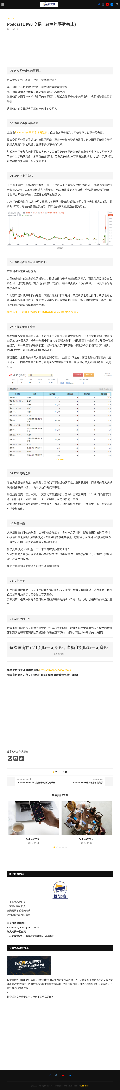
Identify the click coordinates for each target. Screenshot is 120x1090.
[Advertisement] (60, 1026)
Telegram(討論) (34, 935)
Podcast (10, 19)
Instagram (25, 927)
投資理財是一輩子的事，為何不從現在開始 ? (30, 996)
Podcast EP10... (33, 839)
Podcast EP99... (86, 839)
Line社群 (49, 935)
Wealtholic (84, 1086)
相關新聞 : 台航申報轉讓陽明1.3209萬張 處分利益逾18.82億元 (43, 312)
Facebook (12, 927)
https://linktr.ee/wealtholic (55, 670)
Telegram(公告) (15, 935)
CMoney (60, 459)
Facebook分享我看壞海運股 (31, 132)
